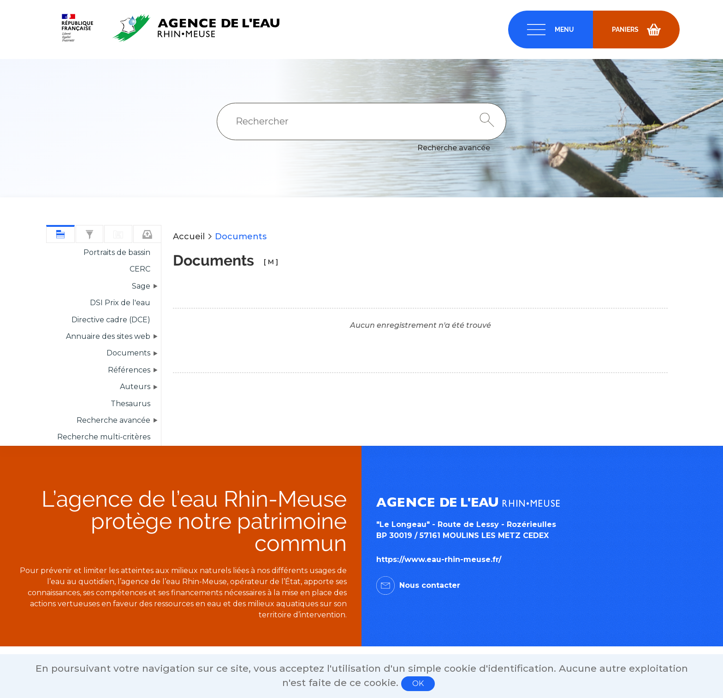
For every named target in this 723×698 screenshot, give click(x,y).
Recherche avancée (453, 147)
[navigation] (550, 29)
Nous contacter (429, 585)
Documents (241, 236)
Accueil (189, 236)
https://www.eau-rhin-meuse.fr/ (438, 559)
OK (418, 683)
